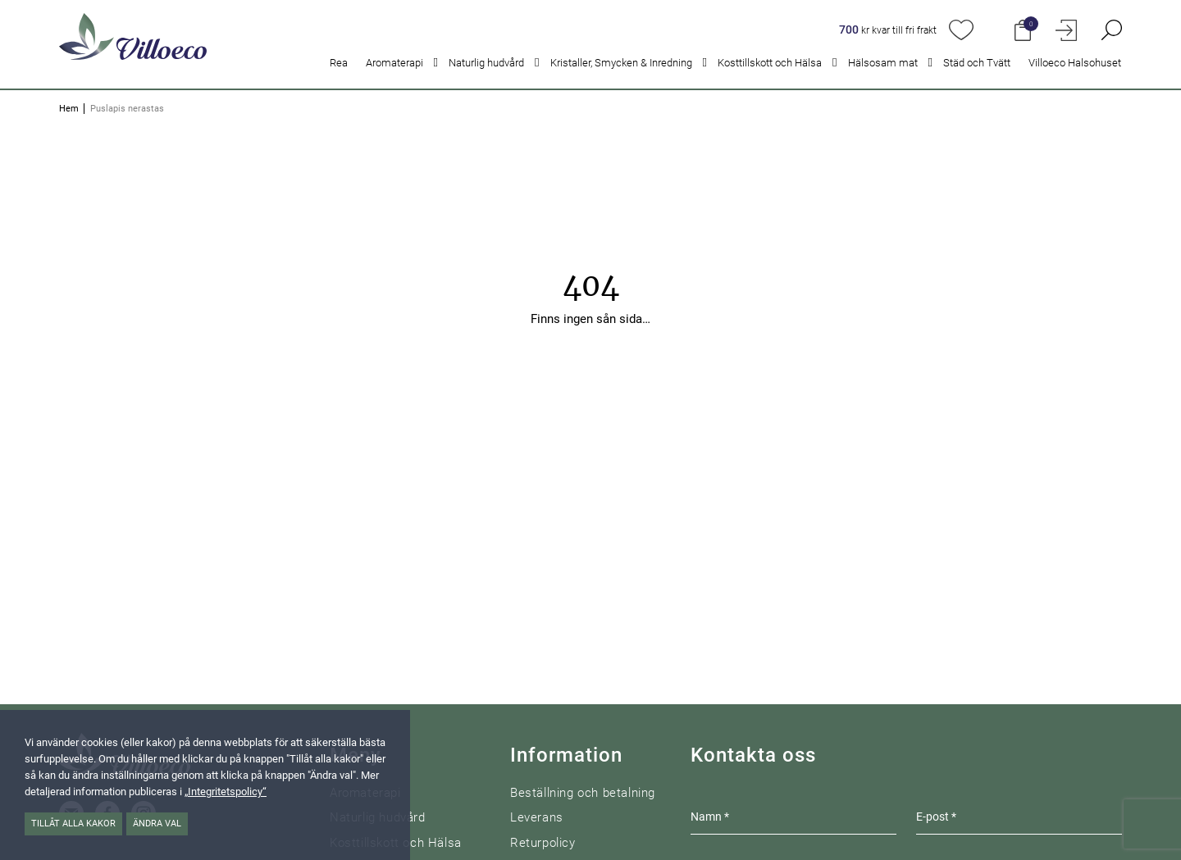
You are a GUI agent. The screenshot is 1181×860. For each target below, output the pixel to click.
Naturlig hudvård (486, 63)
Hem (69, 108)
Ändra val (157, 823)
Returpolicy (543, 842)
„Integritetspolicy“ (226, 791)
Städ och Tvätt (976, 63)
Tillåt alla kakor (73, 823)
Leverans (536, 817)
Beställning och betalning (582, 792)
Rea (339, 63)
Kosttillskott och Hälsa (770, 63)
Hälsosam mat (883, 63)
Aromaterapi (394, 63)
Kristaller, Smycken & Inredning (621, 63)
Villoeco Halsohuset (1074, 63)
